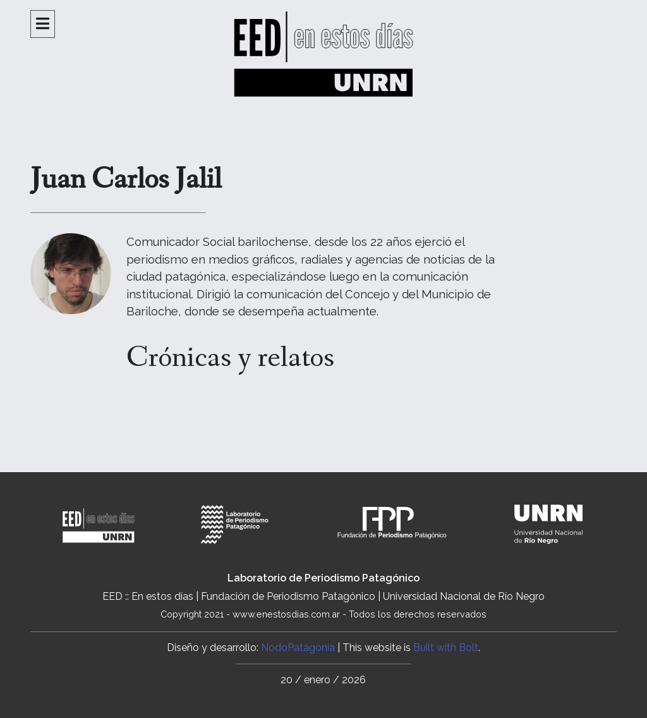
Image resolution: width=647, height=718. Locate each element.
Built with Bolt (445, 648)
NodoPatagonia (298, 648)
